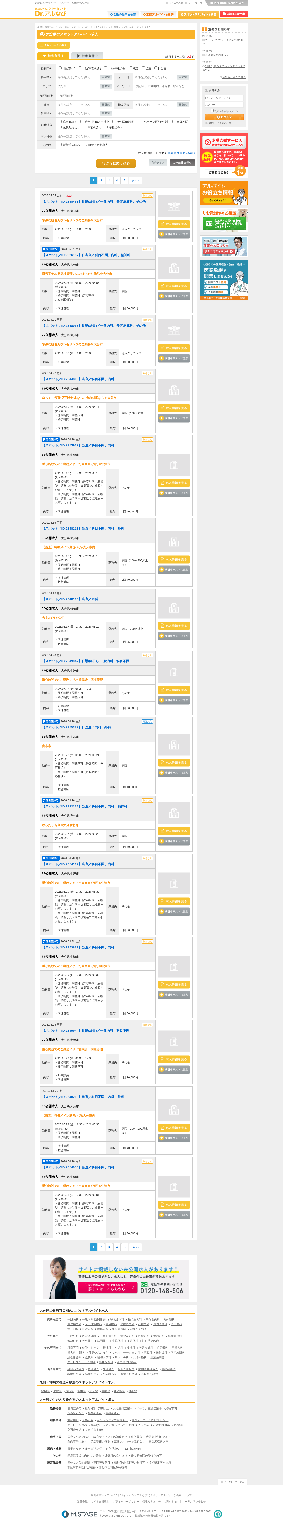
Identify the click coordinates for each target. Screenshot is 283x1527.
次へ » (135, 180)
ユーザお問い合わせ (194, 1501)
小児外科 (117, 1340)
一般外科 (73, 1336)
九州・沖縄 (113, 27)
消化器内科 (153, 1319)
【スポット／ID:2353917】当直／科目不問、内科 (78, 445)
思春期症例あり (158, 1441)
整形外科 (158, 1336)
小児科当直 (110, 1374)
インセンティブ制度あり (112, 1420)
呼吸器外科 (89, 1336)
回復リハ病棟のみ (78, 1436)
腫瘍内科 (102, 1329)
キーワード (123, 86)
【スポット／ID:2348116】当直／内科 (70, 599)
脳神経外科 (175, 1336)
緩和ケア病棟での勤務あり (110, 1436)
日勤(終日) (69, 68)
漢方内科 (73, 1329)
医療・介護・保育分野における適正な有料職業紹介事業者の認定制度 (218, 1514)
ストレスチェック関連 (81, 1362)
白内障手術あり (77, 1441)
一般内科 (73, 1319)
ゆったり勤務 (126, 1425)
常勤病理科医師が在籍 (113, 1467)
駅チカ (110, 1425)
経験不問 (182, 121)
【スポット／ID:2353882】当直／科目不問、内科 (78, 947)
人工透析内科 (93, 1324)
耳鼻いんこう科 (98, 1352)
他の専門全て (52, 1347)
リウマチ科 (122, 1357)
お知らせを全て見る (234, 77)
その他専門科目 (127, 1362)
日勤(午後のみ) (117, 68)
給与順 (190, 153)
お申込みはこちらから (108, 1288)
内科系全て (54, 1319)
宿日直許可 (70, 121)
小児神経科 (139, 1357)
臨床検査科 (106, 1362)
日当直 (162, 68)
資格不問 (87, 1420)
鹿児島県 (119, 1391)
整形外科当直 (126, 1369)
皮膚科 (131, 1347)
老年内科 (176, 1324)
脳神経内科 (127, 1324)
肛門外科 (102, 1340)
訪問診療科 (160, 1324)
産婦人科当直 (128, 1374)
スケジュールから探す (53, 45)
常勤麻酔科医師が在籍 (81, 1467)
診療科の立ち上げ (116, 1455)
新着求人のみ (71, 144)
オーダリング (93, 1448)
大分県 (93, 1391)
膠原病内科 (119, 1329)
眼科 (82, 1352)
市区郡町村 (47, 95)
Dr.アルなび (158, 14)
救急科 (89, 1357)
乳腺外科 (143, 1336)
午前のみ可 (95, 127)
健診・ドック (90, 1347)
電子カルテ (74, 1448)
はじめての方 (176, 3)
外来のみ (143, 1425)
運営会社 (82, 1501)
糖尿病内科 (74, 1324)
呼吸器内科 (117, 1319)
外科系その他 (150, 1340)
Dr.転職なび (123, 14)
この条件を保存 (182, 162)
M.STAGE (79, 1514)
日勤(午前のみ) (91, 68)
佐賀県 (57, 1391)
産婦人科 (177, 1347)
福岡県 (45, 1391)
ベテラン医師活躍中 (156, 121)
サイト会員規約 (100, 1501)
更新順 (181, 153)
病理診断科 (178, 1352)
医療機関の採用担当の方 (226, 3)
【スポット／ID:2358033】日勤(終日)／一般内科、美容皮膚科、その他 (94, 325)
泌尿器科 (162, 1347)
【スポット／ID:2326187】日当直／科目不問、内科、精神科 (86, 255)
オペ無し (179, 1425)
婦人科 (71, 1352)
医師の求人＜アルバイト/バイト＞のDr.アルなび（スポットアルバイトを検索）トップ (141, 1495)
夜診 (136, 68)
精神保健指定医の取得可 (129, 1462)
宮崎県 (106, 1391)
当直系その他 (149, 1374)
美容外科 (87, 1340)
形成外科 (73, 1340)
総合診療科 (74, 1357)
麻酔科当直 (169, 1369)
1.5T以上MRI (132, 1448)
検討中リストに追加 (174, 234)
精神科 (107, 1347)
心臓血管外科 (108, 1336)
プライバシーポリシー (126, 1501)
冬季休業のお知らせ (217, 54)
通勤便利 (73, 1420)
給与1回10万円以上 (97, 121)
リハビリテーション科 (126, 1352)
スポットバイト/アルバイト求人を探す (89, 27)
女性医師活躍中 (126, 121)
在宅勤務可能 (161, 1425)
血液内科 (87, 1329)
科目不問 (73, 1347)
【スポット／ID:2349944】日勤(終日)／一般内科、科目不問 (85, 1030)
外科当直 (108, 1369)
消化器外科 (127, 1336)
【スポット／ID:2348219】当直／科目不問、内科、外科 (83, 1097)
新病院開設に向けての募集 (84, 1455)
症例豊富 (136, 1436)
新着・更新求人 (98, 144)
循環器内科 (135, 1319)
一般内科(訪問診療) (94, 1319)
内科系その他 (138, 1329)
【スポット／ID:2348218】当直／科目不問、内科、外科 (83, 528)
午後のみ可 (116, 127)
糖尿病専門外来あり (158, 1436)
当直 (148, 68)
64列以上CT (113, 1448)
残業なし (96, 1425)
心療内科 (143, 1324)
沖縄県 (133, 1391)
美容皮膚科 (146, 1347)
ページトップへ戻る (232, 1481)
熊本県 (81, 1391)
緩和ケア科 (104, 1357)
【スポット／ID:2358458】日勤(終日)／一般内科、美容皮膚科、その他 (94, 201)
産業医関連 (157, 1357)
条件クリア (158, 162)
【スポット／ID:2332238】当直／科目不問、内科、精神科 (84, 806)
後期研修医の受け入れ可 (146, 1455)
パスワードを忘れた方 (219, 123)
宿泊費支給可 (96, 1429)
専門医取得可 (101, 1462)
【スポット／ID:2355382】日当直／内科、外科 (76, 727)
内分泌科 (169, 1319)
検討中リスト (234, 14)
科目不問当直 (75, 1369)
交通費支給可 (75, 1429)
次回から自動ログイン (226, 111)
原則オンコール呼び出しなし (150, 1420)
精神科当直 (92, 1374)
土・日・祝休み (77, 1425)
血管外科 (132, 1340)
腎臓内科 (111, 1324)
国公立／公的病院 (78, 1462)
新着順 (172, 153)
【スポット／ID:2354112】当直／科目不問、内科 (78, 864)
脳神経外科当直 (148, 1369)
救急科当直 (74, 1374)
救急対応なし (71, 127)
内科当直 (93, 1369)
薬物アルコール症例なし (129, 1441)
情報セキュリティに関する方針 (160, 1501)
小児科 (119, 1347)
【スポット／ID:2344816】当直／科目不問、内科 (78, 379)
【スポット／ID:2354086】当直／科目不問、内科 (78, 1167)
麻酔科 (148, 1352)
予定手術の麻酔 (100, 1441)
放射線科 (161, 1352)
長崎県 (69, 1391)
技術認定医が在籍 (160, 1462)
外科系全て (54, 1336)
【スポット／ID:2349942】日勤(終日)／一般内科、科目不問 (85, 661)
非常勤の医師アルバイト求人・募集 (53, 27)
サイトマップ (195, 3)
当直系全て (54, 1369)
